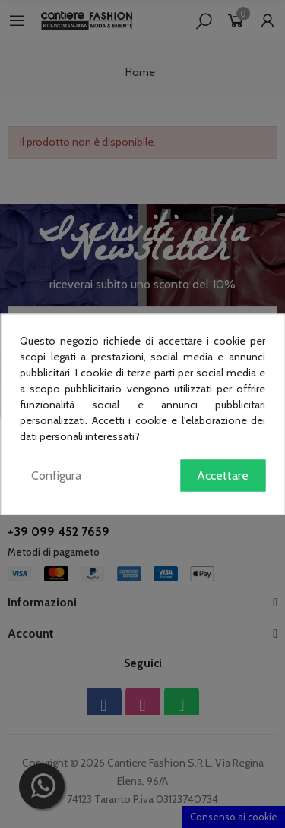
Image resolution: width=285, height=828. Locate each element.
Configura (56, 475)
